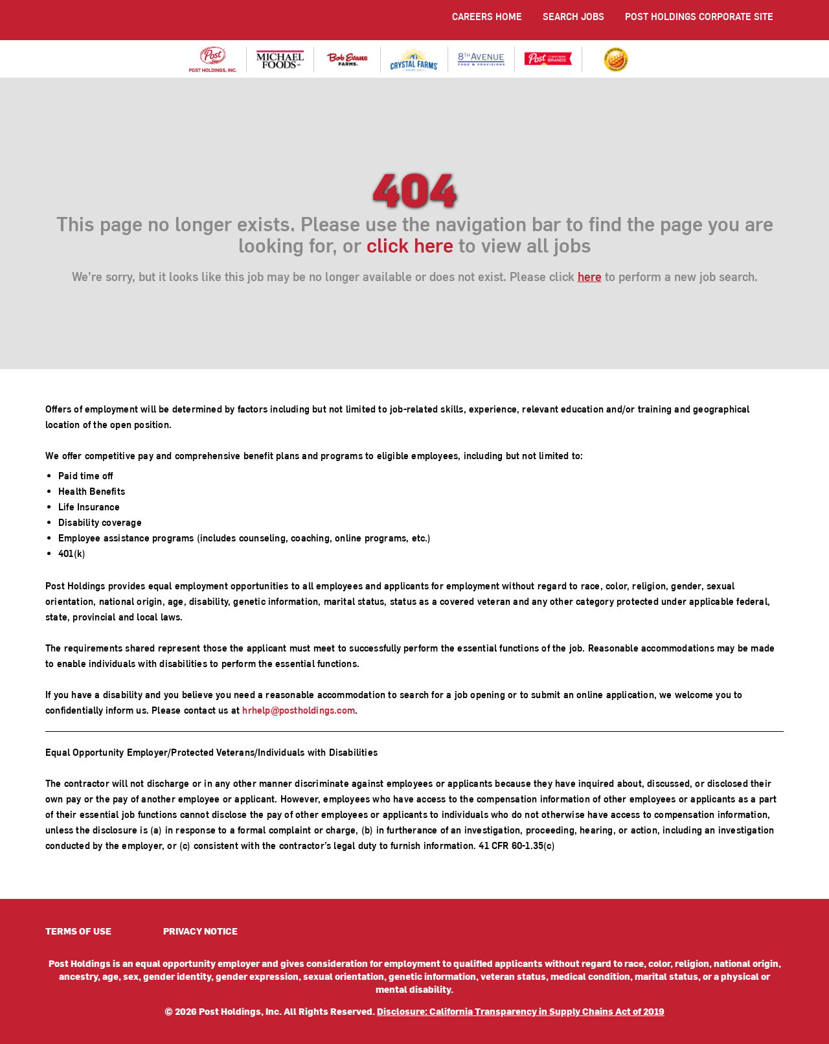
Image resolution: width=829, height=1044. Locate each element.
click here (410, 244)
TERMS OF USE (78, 931)
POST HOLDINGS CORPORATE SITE (699, 16)
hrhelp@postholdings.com (298, 710)
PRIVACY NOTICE (200, 931)
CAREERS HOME (487, 16)
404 (414, 187)
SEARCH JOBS (573, 16)
